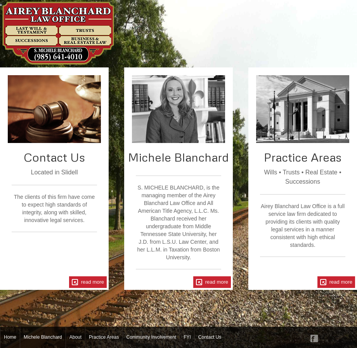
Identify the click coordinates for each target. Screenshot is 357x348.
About (75, 337)
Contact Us (209, 337)
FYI (187, 337)
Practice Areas (104, 337)
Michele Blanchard (43, 337)
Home (10, 337)
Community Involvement (151, 337)
